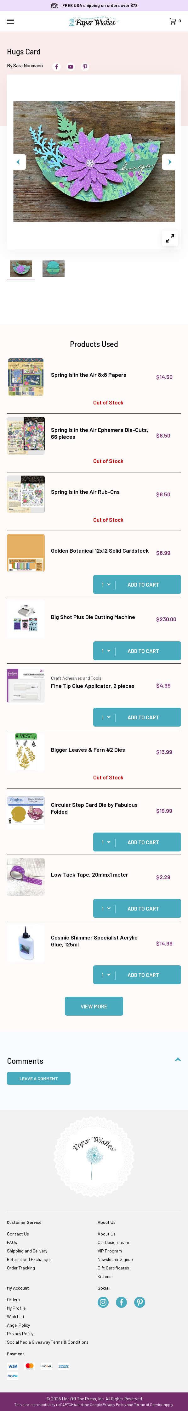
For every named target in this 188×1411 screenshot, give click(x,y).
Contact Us (18, 1233)
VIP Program (110, 1250)
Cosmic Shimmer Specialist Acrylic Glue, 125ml (94, 941)
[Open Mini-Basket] (175, 21)
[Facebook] (121, 1303)
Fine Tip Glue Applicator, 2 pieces (92, 685)
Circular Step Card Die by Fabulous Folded (94, 808)
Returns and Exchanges (29, 1259)
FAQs (12, 1242)
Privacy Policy (20, 1333)
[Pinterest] (139, 1303)
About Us (107, 1233)
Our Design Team (113, 1242)
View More (94, 1006)
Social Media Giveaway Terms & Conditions (47, 1342)
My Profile (16, 1308)
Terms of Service (148, 1404)
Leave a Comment (39, 1078)
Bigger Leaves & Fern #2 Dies (88, 749)
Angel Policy (18, 1325)
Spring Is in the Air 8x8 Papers (88, 374)
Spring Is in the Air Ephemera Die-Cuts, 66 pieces (99, 433)
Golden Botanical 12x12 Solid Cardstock (100, 550)
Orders (13, 1299)
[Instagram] (103, 1303)
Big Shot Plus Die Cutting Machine (93, 616)
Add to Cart (143, 584)
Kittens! (105, 1276)
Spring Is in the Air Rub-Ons (85, 491)
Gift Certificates (113, 1267)
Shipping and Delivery (27, 1250)
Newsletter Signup (115, 1259)
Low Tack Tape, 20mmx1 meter (89, 874)
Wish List (16, 1316)
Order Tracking (21, 1267)
